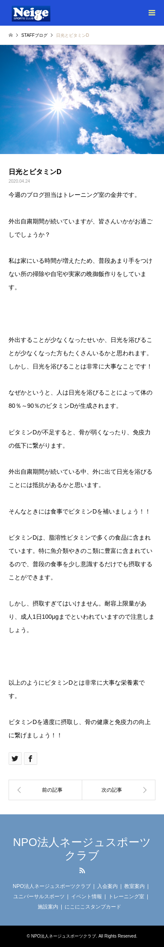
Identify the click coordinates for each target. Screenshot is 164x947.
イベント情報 (86, 897)
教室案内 (134, 886)
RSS (82, 870)
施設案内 (48, 907)
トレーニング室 (126, 897)
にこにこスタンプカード (93, 907)
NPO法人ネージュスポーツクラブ (82, 849)
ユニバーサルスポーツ (39, 897)
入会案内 (107, 886)
